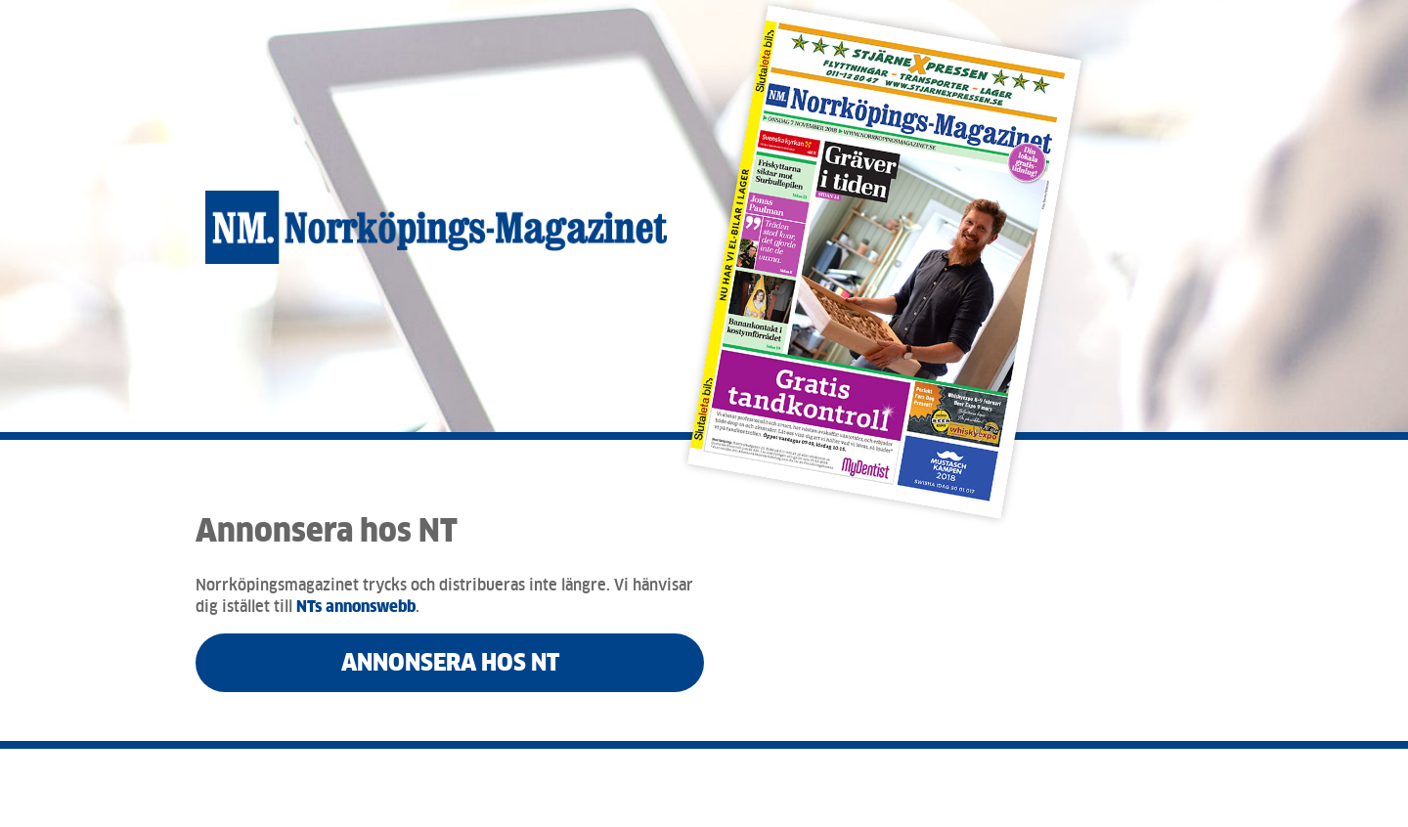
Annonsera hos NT (450, 662)
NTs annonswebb (356, 606)
